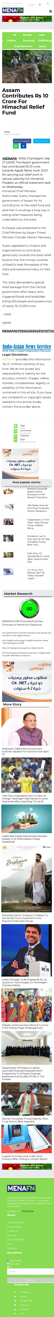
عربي (32, 4)
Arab (41, 35)
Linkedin (21, 1309)
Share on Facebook (22, 141)
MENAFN (10, 158)
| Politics (11, 40)
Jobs (9, 1244)
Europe (27, 35)
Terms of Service (15, 1222)
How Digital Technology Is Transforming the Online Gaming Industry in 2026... (25, 641)
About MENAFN (15, 1239)
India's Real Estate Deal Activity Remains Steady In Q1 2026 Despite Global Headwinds (24, 839)
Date (7, 131)
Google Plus (23, 1301)
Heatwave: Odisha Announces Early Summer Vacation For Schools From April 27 (25, 751)
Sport (41, 46)
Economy (29, 40)
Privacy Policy (14, 1227)
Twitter (20, 1296)
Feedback (12, 1248)
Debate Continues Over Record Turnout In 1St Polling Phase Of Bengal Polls (25, 1026)
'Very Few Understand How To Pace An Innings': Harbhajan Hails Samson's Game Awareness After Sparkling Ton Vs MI (25, 798)
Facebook (22, 1292)
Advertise (11, 1235)
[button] (40, 4)
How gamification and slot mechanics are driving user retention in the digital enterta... (26, 634)
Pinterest (21, 1305)
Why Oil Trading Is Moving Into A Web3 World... (23, 648)
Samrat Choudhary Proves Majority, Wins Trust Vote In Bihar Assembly (25, 1120)
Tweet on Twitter (42, 141)
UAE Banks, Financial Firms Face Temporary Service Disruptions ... (38, 508)
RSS (19, 1313)
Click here (27, 1211)
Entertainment (19, 46)
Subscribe (30, 1280)
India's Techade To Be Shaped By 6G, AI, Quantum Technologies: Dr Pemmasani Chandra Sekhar (24, 982)
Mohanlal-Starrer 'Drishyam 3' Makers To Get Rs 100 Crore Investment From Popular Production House (25, 918)
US (11, 35)
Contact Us (12, 1231)
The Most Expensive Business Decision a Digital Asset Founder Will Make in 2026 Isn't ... (26, 654)
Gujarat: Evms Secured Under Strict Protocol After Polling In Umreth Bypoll (24, 1157)
